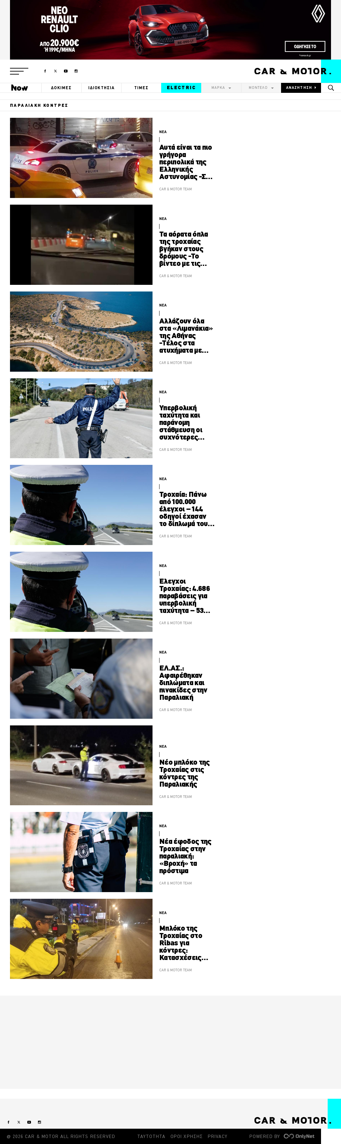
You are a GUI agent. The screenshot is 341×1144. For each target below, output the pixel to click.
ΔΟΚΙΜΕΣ (61, 88)
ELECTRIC (181, 87)
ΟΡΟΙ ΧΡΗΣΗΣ (186, 1136)
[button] (19, 71)
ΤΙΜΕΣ (141, 88)
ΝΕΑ (163, 132)
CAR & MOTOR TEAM (175, 189)
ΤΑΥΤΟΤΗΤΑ (151, 1136)
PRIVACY (217, 1136)
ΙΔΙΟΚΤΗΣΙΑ (101, 88)
